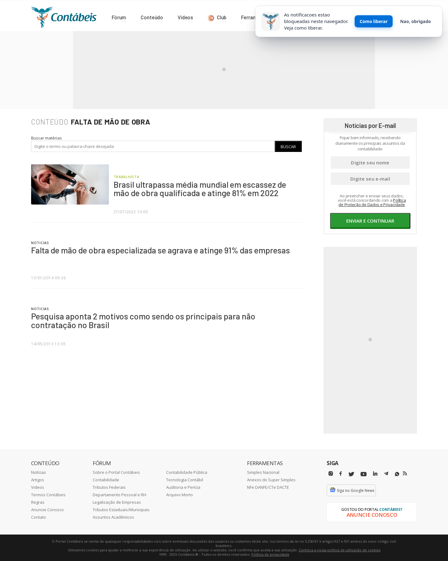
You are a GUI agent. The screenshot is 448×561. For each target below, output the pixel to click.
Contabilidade (106, 479)
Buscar (288, 146)
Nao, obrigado (415, 21)
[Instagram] (331, 473)
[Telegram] (386, 474)
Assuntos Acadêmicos (113, 517)
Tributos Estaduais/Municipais (121, 509)
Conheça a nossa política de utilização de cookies (339, 549)
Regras (37, 502)
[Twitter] (351, 474)
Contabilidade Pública (186, 472)
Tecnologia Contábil (184, 479)
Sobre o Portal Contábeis (116, 472)
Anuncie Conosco (47, 509)
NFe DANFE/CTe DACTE (268, 487)
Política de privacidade (270, 554)
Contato (38, 517)
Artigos (37, 479)
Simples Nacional (263, 472)
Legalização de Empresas (117, 502)
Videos (37, 487)
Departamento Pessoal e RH (119, 494)
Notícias (38, 472)
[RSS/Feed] (405, 473)
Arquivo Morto (179, 494)
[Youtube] (363, 474)
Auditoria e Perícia (183, 487)
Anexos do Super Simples (271, 479)
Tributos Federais (109, 487)
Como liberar (374, 21)
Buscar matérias (46, 137)
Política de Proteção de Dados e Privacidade (372, 202)
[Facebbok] (341, 473)
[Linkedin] (375, 473)
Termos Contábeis (48, 494)
